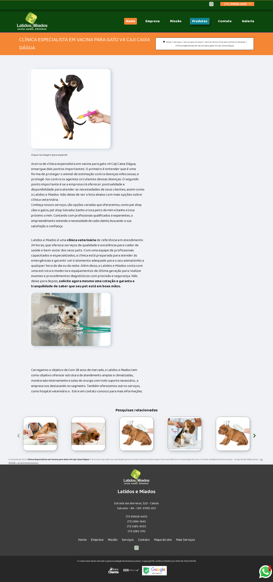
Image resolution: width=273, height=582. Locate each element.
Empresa (152, 21)
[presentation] (18, 435)
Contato (225, 21)
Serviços (128, 539)
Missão (176, 21)
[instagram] (211, 4)
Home (130, 21)
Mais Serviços (185, 539)
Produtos (199, 21)
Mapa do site (163, 539)
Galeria (248, 21)
